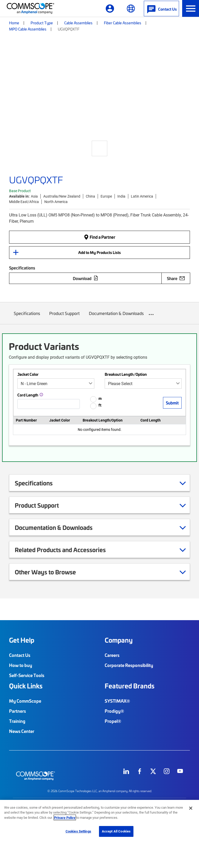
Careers (112, 655)
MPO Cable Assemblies (27, 29)
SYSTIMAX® (117, 700)
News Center (21, 731)
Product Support (64, 317)
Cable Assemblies (78, 22)
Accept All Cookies (116, 831)
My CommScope (25, 700)
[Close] (190, 808)
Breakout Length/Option (126, 374)
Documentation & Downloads (116, 317)
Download (85, 278)
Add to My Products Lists (99, 252)
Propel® (113, 721)
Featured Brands (129, 686)
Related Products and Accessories (67, 549)
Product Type (42, 22)
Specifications (27, 317)
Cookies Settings (78, 831)
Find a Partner (99, 237)
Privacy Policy (64, 817)
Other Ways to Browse (52, 572)
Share (176, 278)
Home (14, 22)
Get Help (21, 640)
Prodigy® (114, 711)
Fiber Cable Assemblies (122, 22)
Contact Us (19, 655)
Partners (17, 711)
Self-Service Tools (26, 675)
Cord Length (27, 395)
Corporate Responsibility (129, 665)
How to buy (20, 665)
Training (17, 721)
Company (119, 640)
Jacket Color (28, 374)
